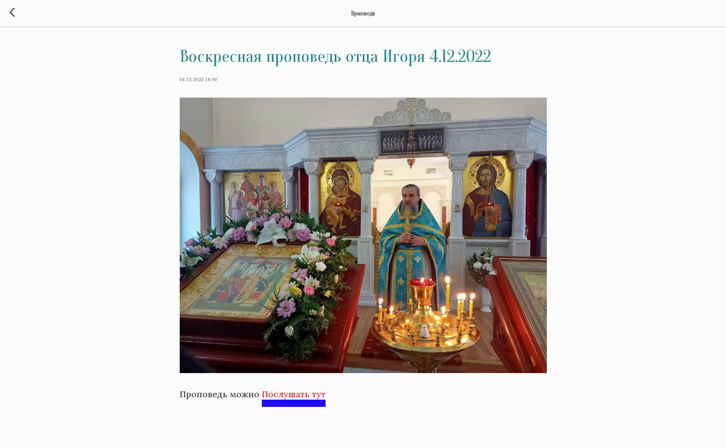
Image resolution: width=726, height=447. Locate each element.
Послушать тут (294, 394)
